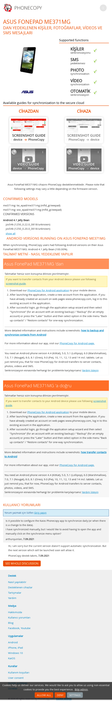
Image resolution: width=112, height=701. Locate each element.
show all (10, 233)
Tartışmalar (14, 592)
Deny (60, 695)
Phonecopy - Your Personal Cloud (23, 8)
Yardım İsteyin (90, 370)
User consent (16, 677)
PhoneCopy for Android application (48, 290)
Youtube (25, 628)
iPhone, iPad (15, 647)
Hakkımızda (15, 612)
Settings (75, 695)
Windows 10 (15, 653)
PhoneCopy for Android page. (77, 343)
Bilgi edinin (81, 689)
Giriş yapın (40, 512)
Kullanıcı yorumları (19, 617)
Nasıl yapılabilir (17, 582)
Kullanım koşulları (18, 672)
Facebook (13, 628)
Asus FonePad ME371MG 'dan (28, 130)
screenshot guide (16, 283)
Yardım (12, 598)
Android (13, 642)
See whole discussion (21, 563)
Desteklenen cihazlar (20, 587)
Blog (10, 622)
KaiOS (11, 658)
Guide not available (28, 160)
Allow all (44, 695)
